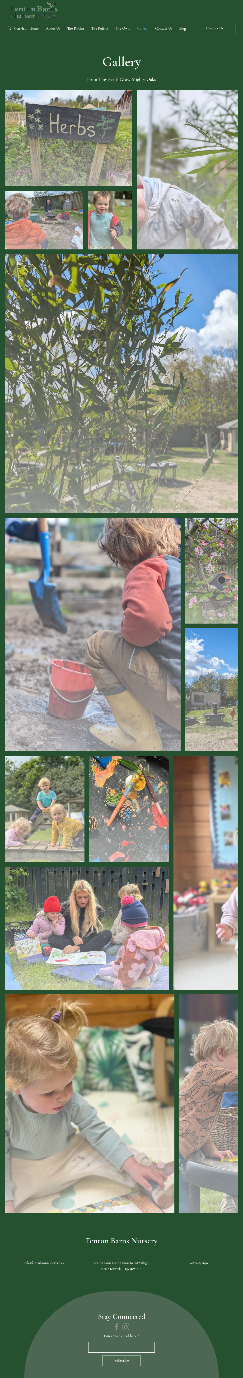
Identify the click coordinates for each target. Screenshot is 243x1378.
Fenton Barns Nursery (122, 1241)
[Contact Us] (214, 28)
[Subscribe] (121, 1360)
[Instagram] (126, 1327)
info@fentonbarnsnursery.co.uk (44, 1263)
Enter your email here (120, 1336)
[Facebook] (116, 1327)
